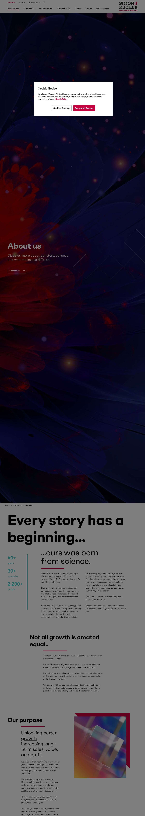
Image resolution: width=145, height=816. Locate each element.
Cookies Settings (61, 108)
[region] (73, 99)
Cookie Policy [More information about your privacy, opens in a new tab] (61, 99)
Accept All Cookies (84, 108)
